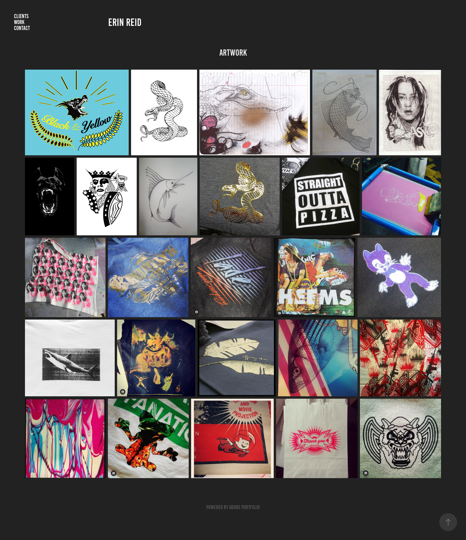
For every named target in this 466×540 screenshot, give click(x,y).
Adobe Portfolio (244, 507)
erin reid (124, 22)
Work (19, 22)
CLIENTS (21, 16)
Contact (22, 28)
